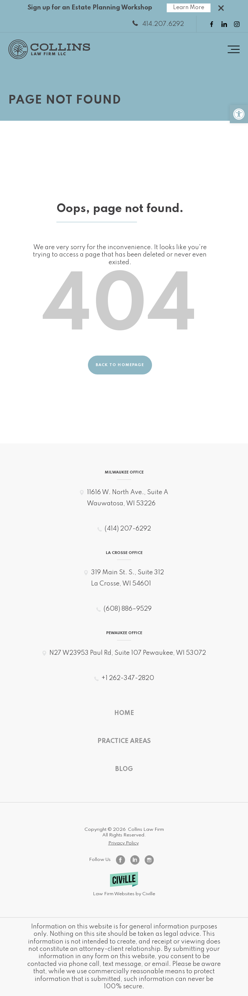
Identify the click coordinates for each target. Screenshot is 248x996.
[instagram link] (237, 24)
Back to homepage (120, 365)
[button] (239, 114)
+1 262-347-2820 (127, 678)
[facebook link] (211, 24)
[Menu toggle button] (234, 49)
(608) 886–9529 (127, 609)
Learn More (188, 7)
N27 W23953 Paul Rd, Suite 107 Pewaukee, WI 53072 (127, 653)
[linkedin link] (224, 24)
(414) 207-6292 (127, 529)
